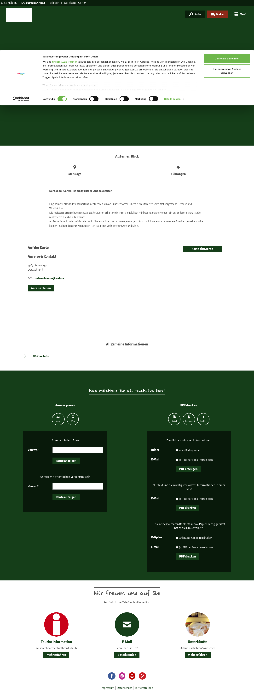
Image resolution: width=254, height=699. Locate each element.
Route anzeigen (66, 460)
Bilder (155, 450)
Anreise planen (41, 288)
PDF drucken (187, 508)
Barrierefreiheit (143, 687)
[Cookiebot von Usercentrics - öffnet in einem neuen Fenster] (21, 49)
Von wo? (33, 450)
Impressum (107, 687)
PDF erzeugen (188, 469)
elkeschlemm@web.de (50, 278)
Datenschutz (124, 687)
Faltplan (156, 537)
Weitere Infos (41, 356)
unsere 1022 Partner (64, 11)
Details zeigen (172, 49)
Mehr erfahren (56, 654)
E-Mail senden (127, 654)
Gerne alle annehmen (227, 8)
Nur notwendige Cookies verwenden (227, 21)
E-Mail (155, 459)
